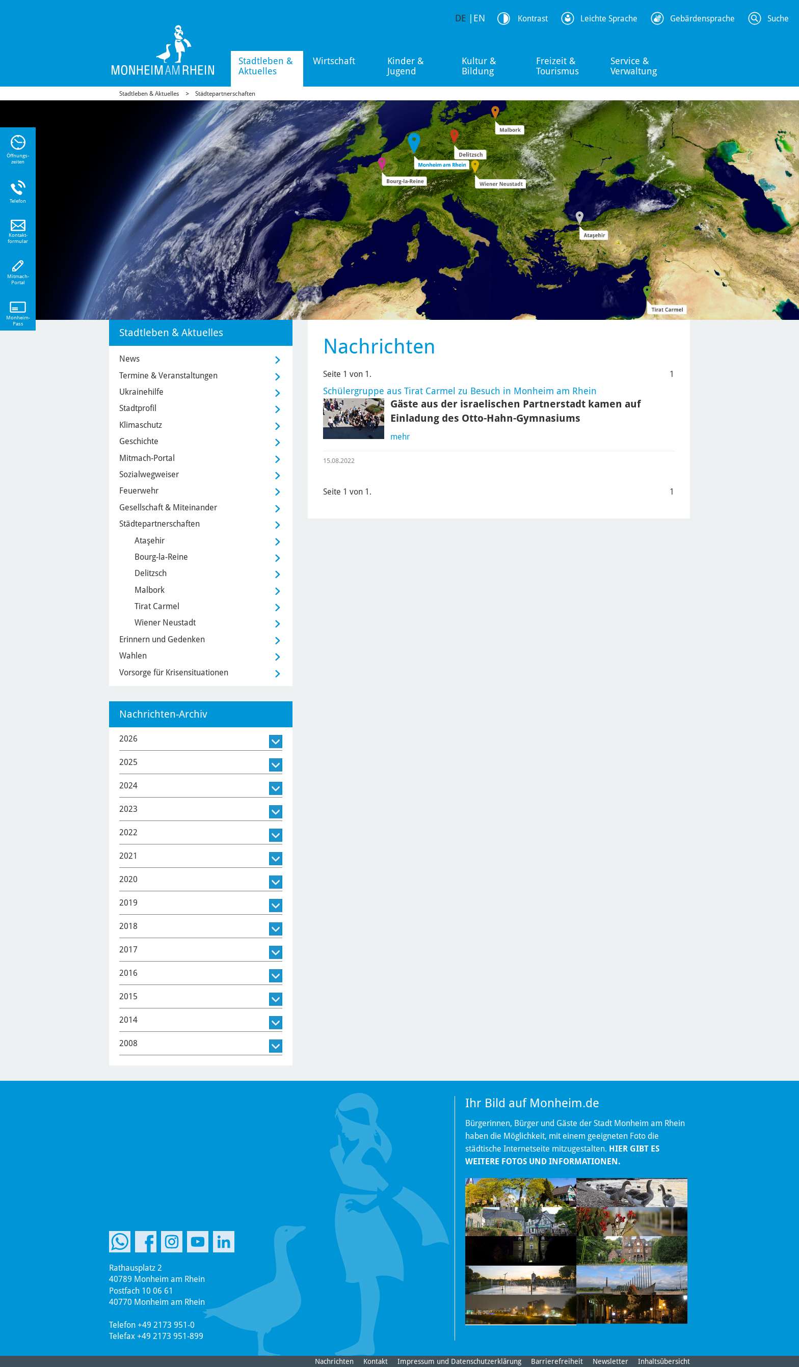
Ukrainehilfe (141, 392)
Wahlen (133, 656)
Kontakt (375, 1361)
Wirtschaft (334, 61)
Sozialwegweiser (149, 474)
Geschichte (138, 441)
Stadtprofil (137, 408)
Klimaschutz (140, 425)
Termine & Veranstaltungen (168, 375)
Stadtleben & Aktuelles (265, 66)
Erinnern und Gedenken (162, 639)
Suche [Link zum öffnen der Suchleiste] (778, 18)
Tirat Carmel (157, 606)
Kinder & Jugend (405, 66)
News (129, 359)
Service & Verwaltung (633, 66)
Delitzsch (151, 573)
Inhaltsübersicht (664, 1361)
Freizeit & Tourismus (557, 66)
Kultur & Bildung (479, 66)
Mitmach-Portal (147, 458)
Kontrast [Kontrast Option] (533, 18)
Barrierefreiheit (557, 1361)
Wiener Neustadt (165, 622)
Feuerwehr (138, 491)
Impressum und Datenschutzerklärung (459, 1361)
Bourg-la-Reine (161, 557)
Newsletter (610, 1361)
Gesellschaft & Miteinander (168, 507)
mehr (400, 437)
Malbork (150, 590)
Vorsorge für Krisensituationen (173, 672)
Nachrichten (334, 1361)
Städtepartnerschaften (225, 93)
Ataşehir (150, 540)
